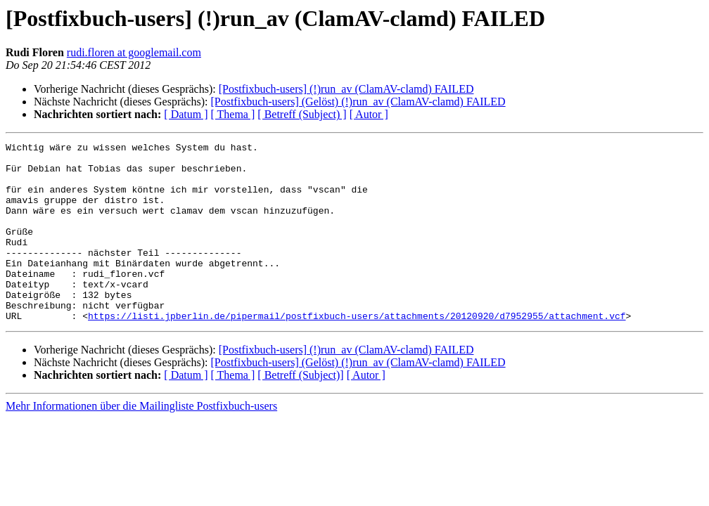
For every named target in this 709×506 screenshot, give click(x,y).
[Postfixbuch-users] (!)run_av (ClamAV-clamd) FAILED (346, 89)
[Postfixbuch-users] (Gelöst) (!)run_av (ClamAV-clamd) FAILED (357, 102)
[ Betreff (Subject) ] (301, 114)
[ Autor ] (369, 114)
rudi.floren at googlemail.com (134, 52)
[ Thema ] (233, 114)
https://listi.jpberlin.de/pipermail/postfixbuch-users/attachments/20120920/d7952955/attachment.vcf (356, 351)
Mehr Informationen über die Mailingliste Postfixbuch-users (141, 442)
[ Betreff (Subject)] (300, 411)
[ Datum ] (185, 114)
